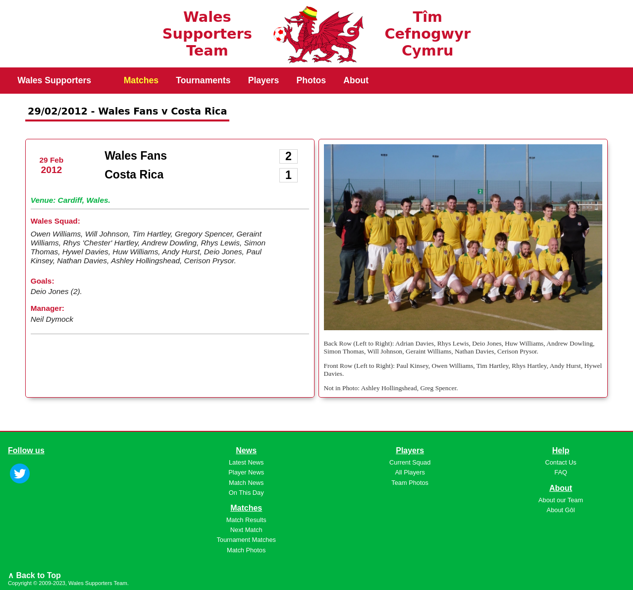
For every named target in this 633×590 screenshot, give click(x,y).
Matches (141, 80)
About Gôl (561, 510)
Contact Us (560, 462)
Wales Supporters (54, 80)
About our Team (560, 500)
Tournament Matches (246, 539)
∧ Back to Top (34, 575)
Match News (246, 482)
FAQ (560, 472)
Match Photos (246, 550)
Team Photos (409, 482)
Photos (311, 80)
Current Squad (409, 462)
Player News (246, 472)
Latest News (246, 462)
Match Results (246, 520)
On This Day (246, 492)
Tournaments (203, 80)
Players (263, 80)
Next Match (246, 529)
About (356, 80)
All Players (409, 472)
